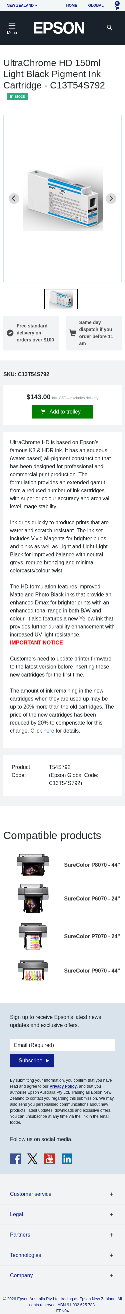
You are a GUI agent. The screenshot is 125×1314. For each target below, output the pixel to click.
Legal (16, 1214)
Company (21, 1275)
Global (96, 5)
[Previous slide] (14, 198)
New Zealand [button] (20, 5)
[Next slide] (111, 198)
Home (71, 5)
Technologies (25, 1255)
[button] (61, 299)
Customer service (30, 1194)
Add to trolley (64, 412)
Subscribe (30, 1060)
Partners (20, 1235)
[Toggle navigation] (12, 27)
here (49, 731)
